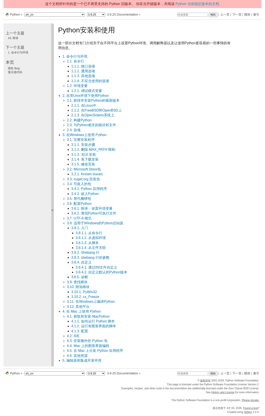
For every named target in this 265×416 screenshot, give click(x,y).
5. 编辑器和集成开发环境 (81, 360)
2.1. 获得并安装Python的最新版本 (93, 100)
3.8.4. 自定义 (81, 262)
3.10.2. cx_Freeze (85, 297)
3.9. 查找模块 (77, 282)
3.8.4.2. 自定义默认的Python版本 (101, 272)
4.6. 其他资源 (77, 356)
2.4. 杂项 (74, 130)
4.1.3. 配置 (79, 331)
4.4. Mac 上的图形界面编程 (88, 346)
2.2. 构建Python (79, 120)
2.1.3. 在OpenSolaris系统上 (92, 115)
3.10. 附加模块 (78, 287)
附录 (13, 38)
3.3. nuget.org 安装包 (83, 179)
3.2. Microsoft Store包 (84, 169)
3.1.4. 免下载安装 (84, 159)
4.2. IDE (73, 336)
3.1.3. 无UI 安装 (83, 154)
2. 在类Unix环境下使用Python (85, 95)
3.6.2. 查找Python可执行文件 (93, 213)
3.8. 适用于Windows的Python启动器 (95, 223)
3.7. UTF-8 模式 (79, 218)
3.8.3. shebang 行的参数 (90, 257)
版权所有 (205, 380)
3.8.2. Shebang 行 (85, 252)
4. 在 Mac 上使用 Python (81, 311)
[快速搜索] (192, 15)
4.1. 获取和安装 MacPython (88, 316)
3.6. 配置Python (79, 203)
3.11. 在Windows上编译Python (91, 301)
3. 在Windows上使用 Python (84, 135)
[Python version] (96, 14)
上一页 (225, 14)
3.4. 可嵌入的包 (79, 184)
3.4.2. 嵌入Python (85, 194)
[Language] (55, 14)
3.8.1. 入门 (79, 228)
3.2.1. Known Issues (87, 174)
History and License (222, 392)
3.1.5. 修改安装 (83, 164)
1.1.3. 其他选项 (83, 76)
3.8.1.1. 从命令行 (89, 233)
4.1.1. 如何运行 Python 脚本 (93, 321)
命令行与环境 (18, 52)
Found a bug (250, 408)
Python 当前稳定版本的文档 (197, 4)
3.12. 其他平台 (78, 306)
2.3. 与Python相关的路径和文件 (91, 125)
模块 (247, 14)
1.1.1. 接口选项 (83, 66)
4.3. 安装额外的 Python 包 (87, 341)
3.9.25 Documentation (122, 14)
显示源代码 (15, 72)
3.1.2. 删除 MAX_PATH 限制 (93, 149)
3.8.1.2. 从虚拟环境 (91, 238)
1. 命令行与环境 (74, 56)
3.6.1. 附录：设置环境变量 (91, 208)
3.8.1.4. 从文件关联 (91, 248)
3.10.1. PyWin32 (84, 292)
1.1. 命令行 (75, 61)
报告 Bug (13, 68)
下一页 (237, 14)
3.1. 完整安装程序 (81, 140)
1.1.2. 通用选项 (83, 71)
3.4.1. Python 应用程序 (89, 189)
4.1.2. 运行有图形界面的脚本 (93, 326)
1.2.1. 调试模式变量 (86, 91)
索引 (256, 14)
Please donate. (250, 400)
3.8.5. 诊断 (79, 277)
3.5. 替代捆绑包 (79, 198)
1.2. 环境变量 (77, 86)
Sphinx (248, 412)
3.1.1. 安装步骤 (83, 145)
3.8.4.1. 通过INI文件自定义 (96, 267)
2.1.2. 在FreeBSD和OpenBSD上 (96, 110)
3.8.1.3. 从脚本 (87, 243)
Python (15, 14)
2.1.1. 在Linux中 (83, 105)
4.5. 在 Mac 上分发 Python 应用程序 (95, 350)
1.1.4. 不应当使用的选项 (90, 81)
